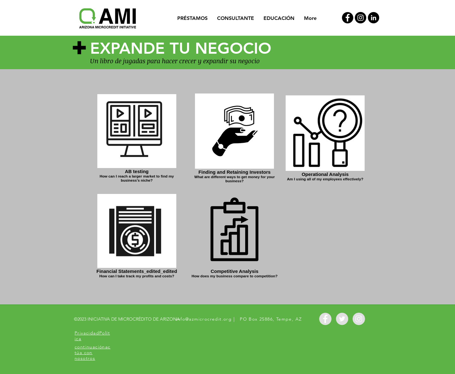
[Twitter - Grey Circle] (342, 319)
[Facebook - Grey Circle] (325, 319)
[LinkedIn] (373, 17)
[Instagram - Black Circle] (360, 17)
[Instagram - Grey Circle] (359, 319)
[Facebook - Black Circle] (347, 17)
